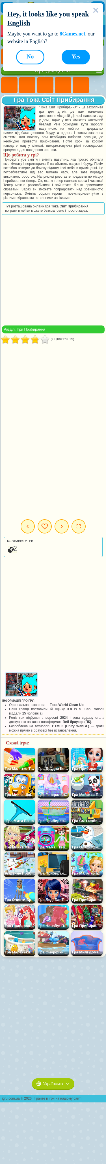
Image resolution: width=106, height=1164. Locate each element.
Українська (53, 1083)
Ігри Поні (9, 85)
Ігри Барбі (63, 85)
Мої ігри (44, 526)
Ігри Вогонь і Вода (45, 85)
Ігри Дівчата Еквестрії (27, 85)
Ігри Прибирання (31, 329)
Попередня (27, 526)
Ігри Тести (81, 85)
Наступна (61, 526)
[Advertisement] (52, 270)
